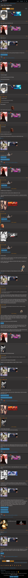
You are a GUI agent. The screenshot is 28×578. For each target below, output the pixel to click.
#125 (26, 94)
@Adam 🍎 (3, 57)
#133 (26, 377)
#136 (26, 465)
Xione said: (3, 288)
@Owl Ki (5, 532)
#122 (26, 36)
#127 (26, 151)
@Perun (6, 57)
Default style (3, 570)
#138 (26, 498)
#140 (26, 547)
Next (12, 8)
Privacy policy (13, 571)
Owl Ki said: (3, 213)
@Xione (9, 162)
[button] (1, 1)
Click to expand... (14, 188)
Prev (4, 8)
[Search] (26, 1)
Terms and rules (7, 571)
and (4, 59)
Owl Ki (2, 6)
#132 (26, 343)
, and (5, 164)
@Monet (9, 57)
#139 (26, 530)
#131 (26, 286)
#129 (26, 211)
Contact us (2, 571)
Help (16, 571)
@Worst (12, 57)
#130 (26, 242)
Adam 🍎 (9, 25)
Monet (9, 201)
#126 (26, 122)
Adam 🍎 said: (3, 96)
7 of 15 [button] (8, 8)
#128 (26, 177)
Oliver (9, 470)
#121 (26, 21)
